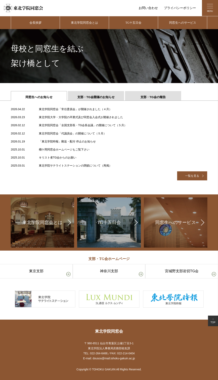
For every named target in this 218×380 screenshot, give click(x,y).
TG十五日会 (133, 22)
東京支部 (36, 271)
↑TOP (213, 321)
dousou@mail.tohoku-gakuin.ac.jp (114, 358)
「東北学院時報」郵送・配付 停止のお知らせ (53, 141)
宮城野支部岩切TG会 (182, 271)
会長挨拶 (35, 22)
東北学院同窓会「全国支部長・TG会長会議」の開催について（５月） (69, 125)
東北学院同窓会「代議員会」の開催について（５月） (58, 133)
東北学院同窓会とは (84, 22)
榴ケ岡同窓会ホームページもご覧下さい (50, 149)
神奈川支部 (109, 271)
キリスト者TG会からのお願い (43, 157)
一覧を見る (192, 175)
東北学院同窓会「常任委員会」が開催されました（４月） (61, 109)
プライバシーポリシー (180, 8)
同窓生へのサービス (182, 22)
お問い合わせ (148, 8)
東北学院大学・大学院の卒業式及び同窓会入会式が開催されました (67, 117)
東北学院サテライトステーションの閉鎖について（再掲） (61, 165)
